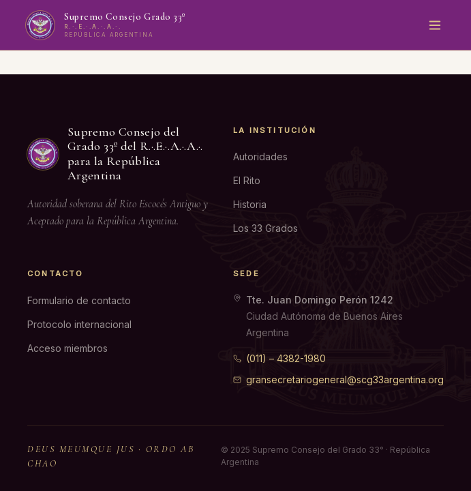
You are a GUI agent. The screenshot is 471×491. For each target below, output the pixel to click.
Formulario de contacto (79, 300)
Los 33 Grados (265, 228)
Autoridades (260, 156)
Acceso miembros (67, 348)
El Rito (246, 180)
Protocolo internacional (79, 324)
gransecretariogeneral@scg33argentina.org (338, 379)
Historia (250, 204)
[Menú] (435, 25)
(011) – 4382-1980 (279, 358)
